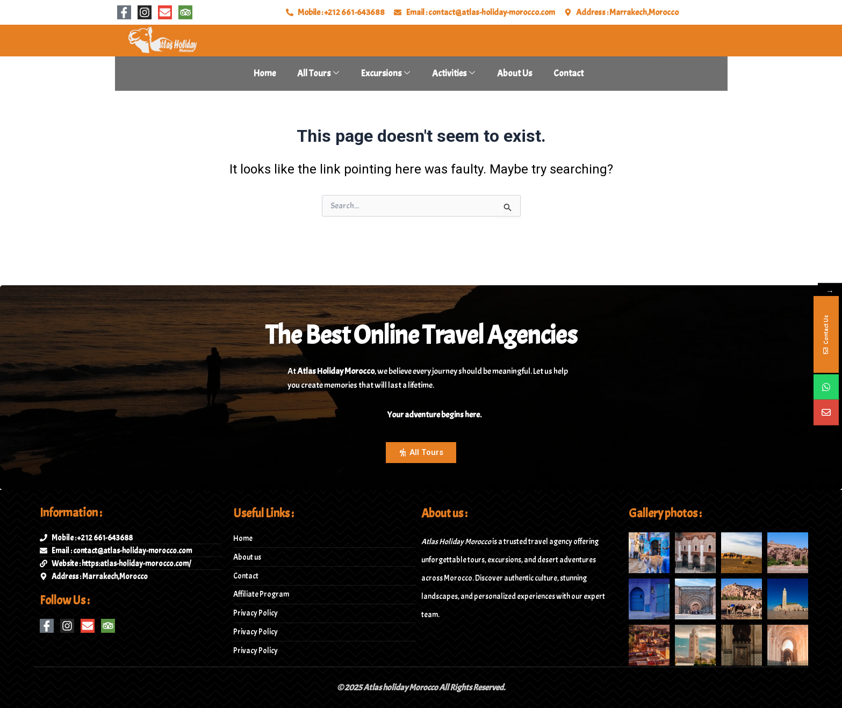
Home (265, 73)
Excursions (385, 73)
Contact (568, 73)
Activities (453, 73)
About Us (514, 73)
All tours (318, 73)
